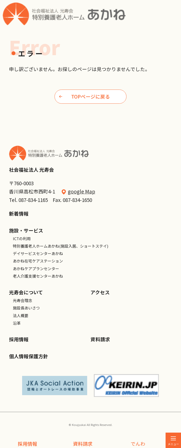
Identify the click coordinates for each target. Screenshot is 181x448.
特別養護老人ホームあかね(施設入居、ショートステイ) (60, 246)
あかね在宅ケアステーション (38, 261)
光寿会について (26, 292)
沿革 (17, 323)
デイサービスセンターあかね (38, 253)
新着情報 (19, 213)
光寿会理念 (22, 300)
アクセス (100, 292)
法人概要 (20, 315)
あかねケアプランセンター (36, 268)
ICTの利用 (22, 238)
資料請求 (83, 443)
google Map (81, 191)
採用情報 (27, 443)
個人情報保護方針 (28, 356)
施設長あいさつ (26, 307)
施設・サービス (26, 230)
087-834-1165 (33, 199)
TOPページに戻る (84, 96)
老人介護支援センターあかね (38, 276)
